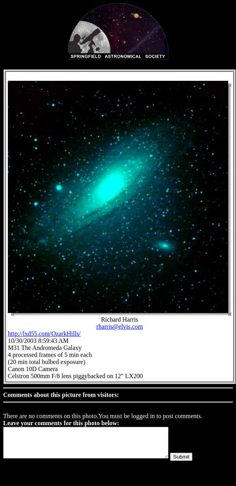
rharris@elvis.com (119, 326)
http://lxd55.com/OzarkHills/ (44, 333)
